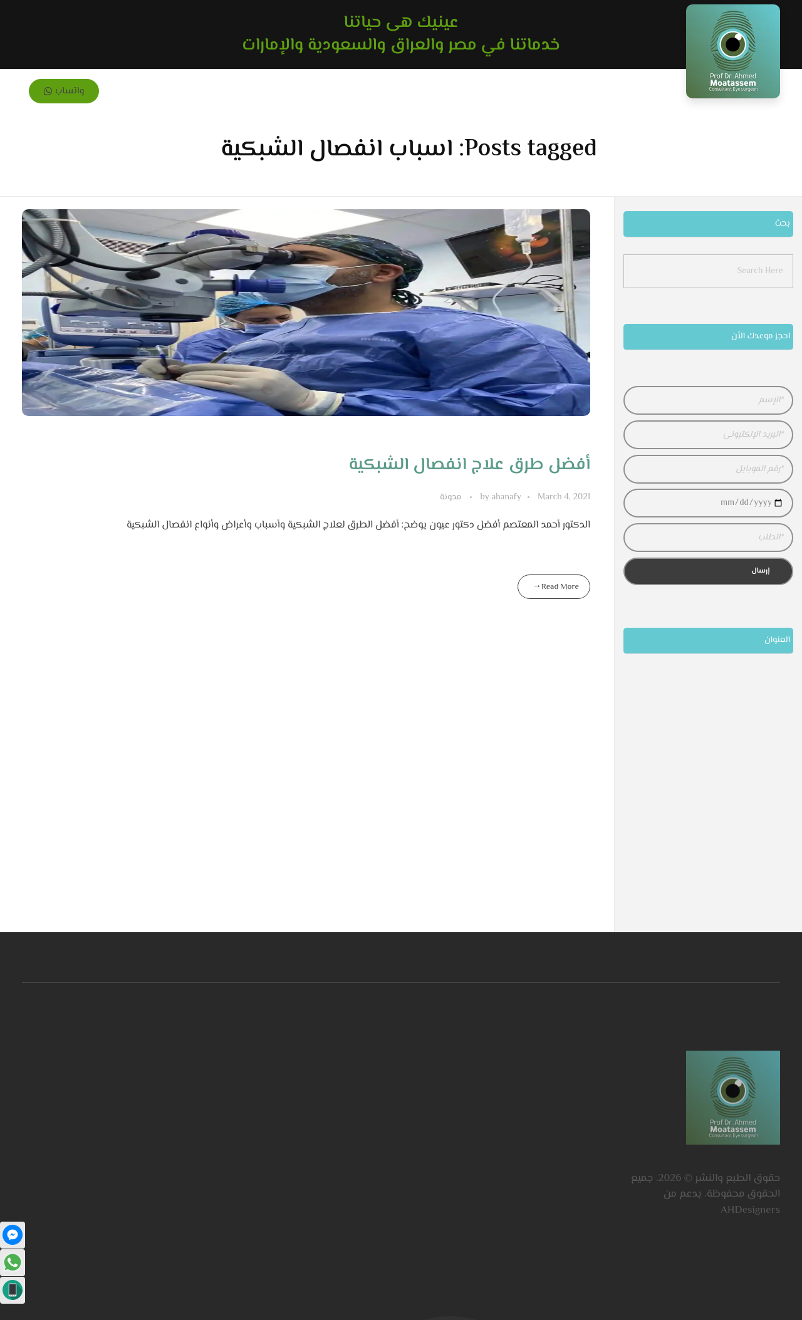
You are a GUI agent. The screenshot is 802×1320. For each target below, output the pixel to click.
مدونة (450, 497)
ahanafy (499, 497)
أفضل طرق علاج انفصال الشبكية (469, 465)
